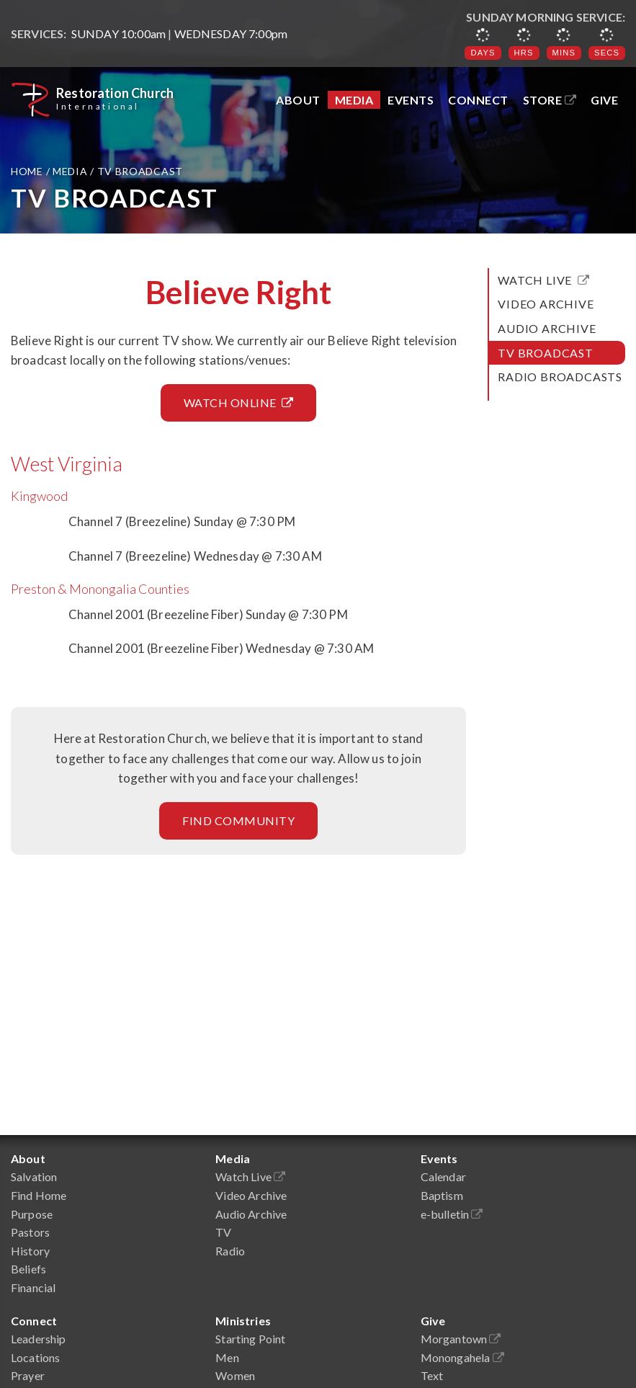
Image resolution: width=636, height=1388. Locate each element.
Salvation (34, 1176)
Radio (230, 1251)
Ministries (243, 1320)
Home (28, 171)
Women (235, 1375)
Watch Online (239, 402)
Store (550, 100)
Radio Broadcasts (560, 376)
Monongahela (462, 1357)
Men (226, 1357)
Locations (35, 1357)
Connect (478, 100)
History (30, 1251)
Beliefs (28, 1269)
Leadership (38, 1338)
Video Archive (546, 304)
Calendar (443, 1176)
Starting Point (250, 1338)
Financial (33, 1287)
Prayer (28, 1375)
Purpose (32, 1214)
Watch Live (543, 280)
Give (604, 100)
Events (411, 100)
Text (432, 1375)
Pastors (30, 1232)
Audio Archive (547, 328)
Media (354, 100)
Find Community (238, 820)
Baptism (442, 1195)
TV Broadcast (546, 353)
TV (223, 1232)
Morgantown (461, 1338)
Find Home (38, 1195)
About (298, 100)
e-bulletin (452, 1214)
